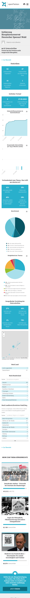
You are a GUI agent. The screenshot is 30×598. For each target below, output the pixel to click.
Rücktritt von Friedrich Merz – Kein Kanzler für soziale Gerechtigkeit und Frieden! (15, 556)
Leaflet (3, 357)
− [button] (3, 335)
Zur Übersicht (7, 60)
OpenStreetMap (24, 357)
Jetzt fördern (15, 589)
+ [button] (3, 333)
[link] (27, 4)
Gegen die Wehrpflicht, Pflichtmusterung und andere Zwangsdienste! (15, 519)
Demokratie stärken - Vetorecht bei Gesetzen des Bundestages (15, 484)
